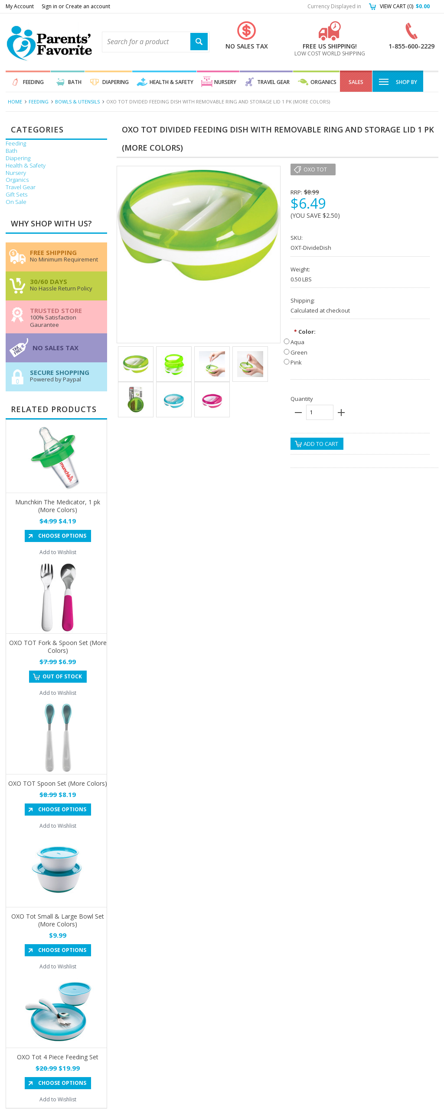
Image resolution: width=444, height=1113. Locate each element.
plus (341, 412)
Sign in (49, 6)
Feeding (33, 82)
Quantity (302, 399)
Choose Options (62, 535)
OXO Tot (315, 169)
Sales (356, 82)
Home (15, 101)
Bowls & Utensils (77, 101)
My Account (20, 6)
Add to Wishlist (57, 552)
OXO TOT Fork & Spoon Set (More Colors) (58, 647)
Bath (75, 82)
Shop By (398, 81)
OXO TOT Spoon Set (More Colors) (57, 783)
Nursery (225, 82)
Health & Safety (171, 82)
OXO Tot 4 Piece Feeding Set (57, 1057)
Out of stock (62, 676)
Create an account (87, 6)
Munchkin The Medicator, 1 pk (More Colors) (57, 506)
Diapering (115, 82)
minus (298, 412)
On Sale (16, 202)
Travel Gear (273, 82)
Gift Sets (16, 194)
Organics (323, 82)
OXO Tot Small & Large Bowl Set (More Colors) (57, 920)
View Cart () (405, 6)
